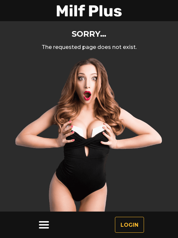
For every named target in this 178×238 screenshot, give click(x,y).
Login (129, 225)
